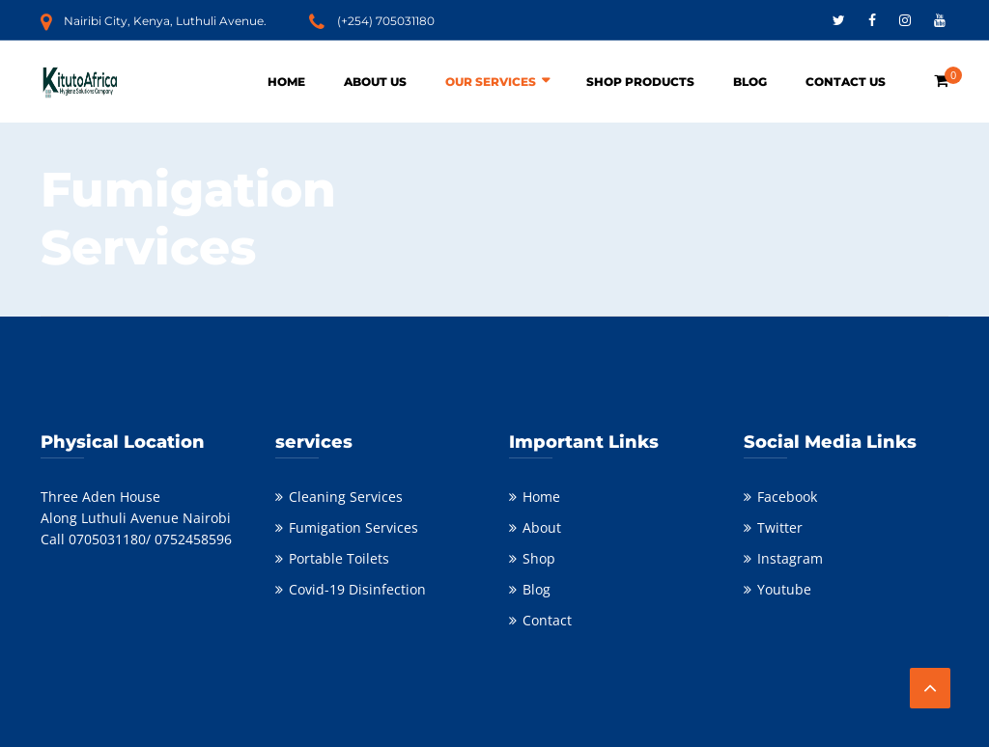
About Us (375, 81)
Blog (750, 81)
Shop (539, 558)
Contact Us (845, 81)
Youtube (784, 589)
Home (286, 81)
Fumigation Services (353, 527)
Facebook (787, 496)
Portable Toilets (339, 558)
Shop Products (640, 81)
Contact (547, 620)
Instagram (790, 558)
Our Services (490, 81)
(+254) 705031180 (386, 21)
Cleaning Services (346, 496)
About (542, 527)
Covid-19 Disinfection (357, 589)
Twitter (780, 527)
